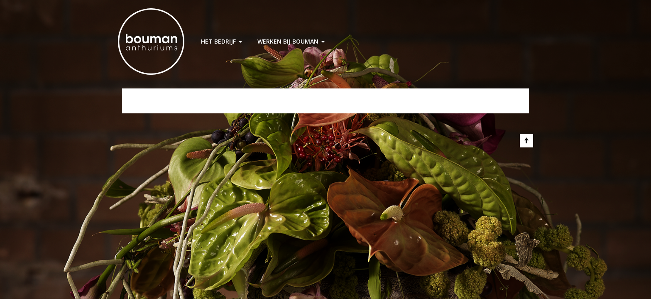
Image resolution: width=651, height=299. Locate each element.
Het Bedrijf (218, 41)
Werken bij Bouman (287, 41)
